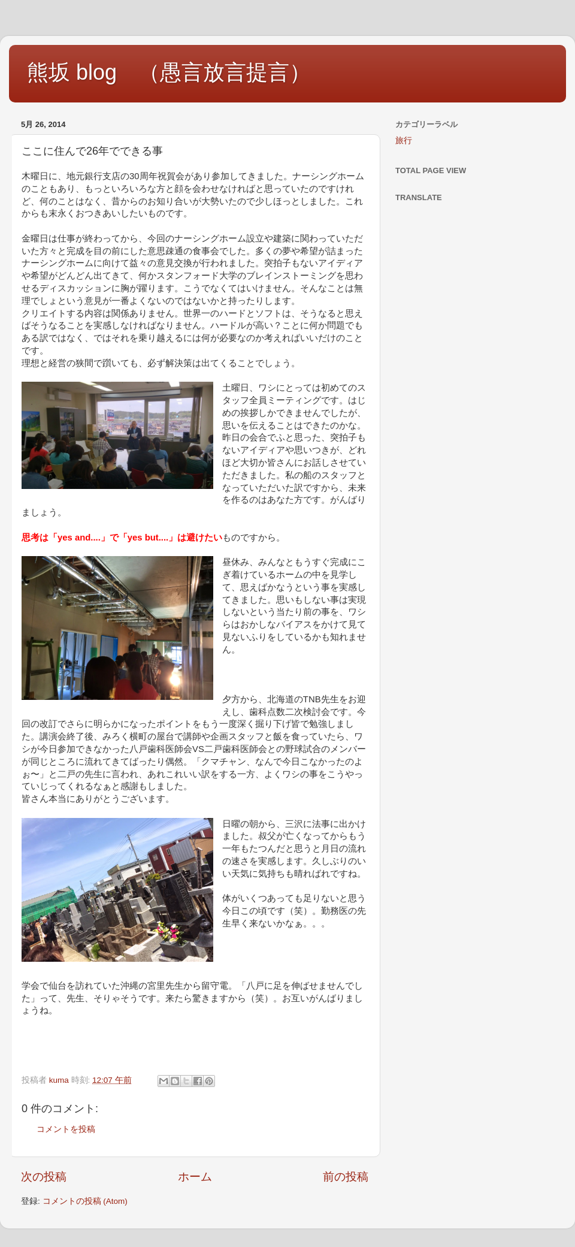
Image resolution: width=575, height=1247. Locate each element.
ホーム (195, 1176)
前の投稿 (345, 1176)
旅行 (403, 140)
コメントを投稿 (66, 1129)
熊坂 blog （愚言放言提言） (169, 72)
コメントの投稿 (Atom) (85, 1201)
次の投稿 (43, 1176)
